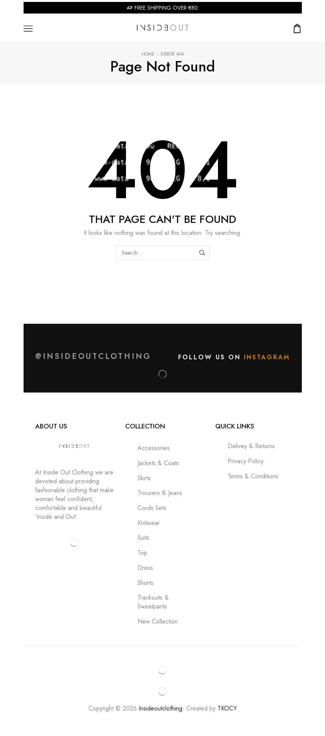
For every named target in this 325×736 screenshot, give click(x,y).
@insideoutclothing (93, 356)
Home (148, 54)
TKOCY (227, 708)
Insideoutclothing (160, 708)
